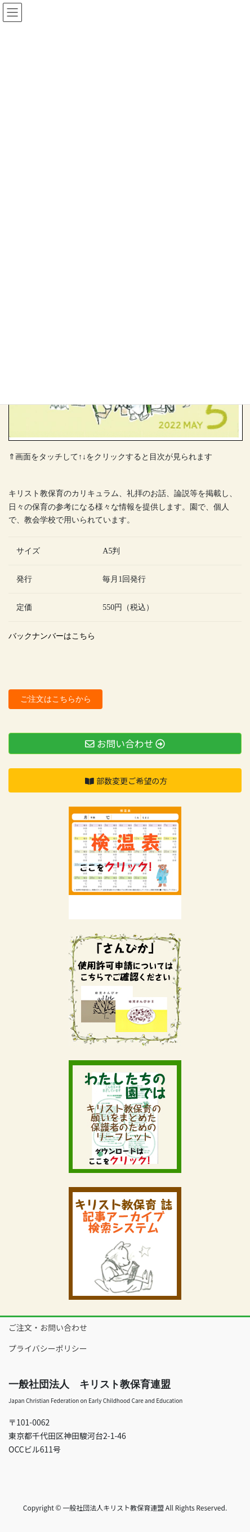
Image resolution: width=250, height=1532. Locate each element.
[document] (125, 636)
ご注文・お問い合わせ (47, 1327)
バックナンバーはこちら (51, 636)
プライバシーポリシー (47, 1348)
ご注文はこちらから (55, 699)
